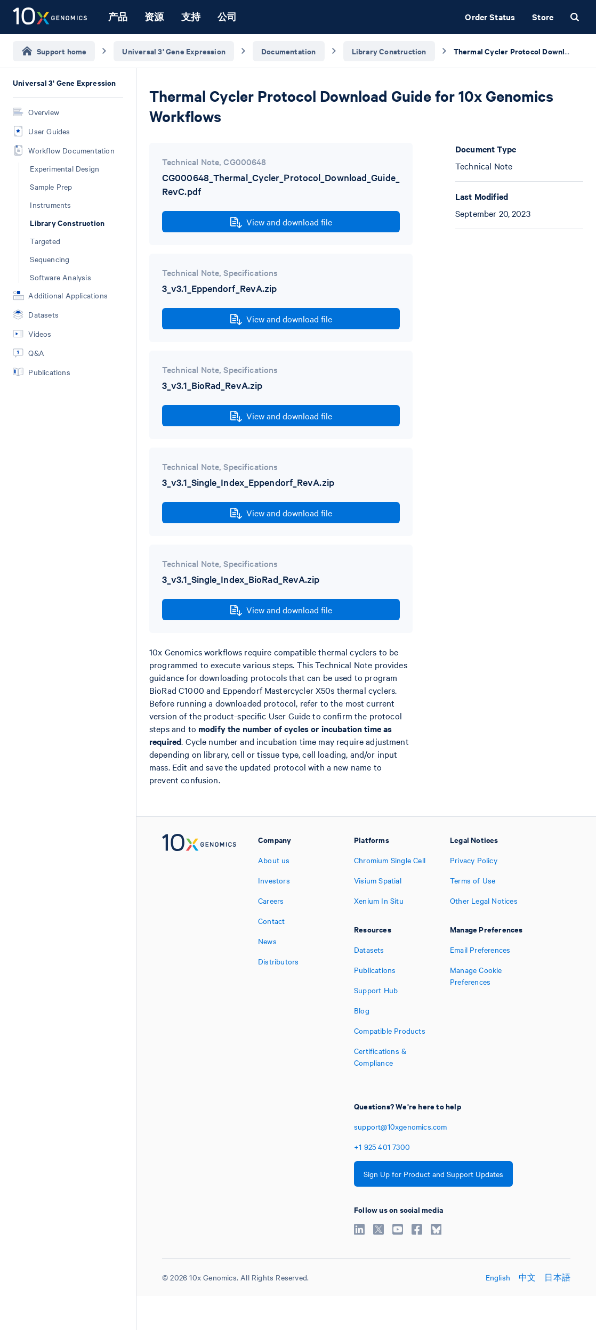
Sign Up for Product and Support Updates (433, 1174)
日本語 (557, 1277)
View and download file (281, 222)
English (498, 1277)
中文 (527, 1277)
